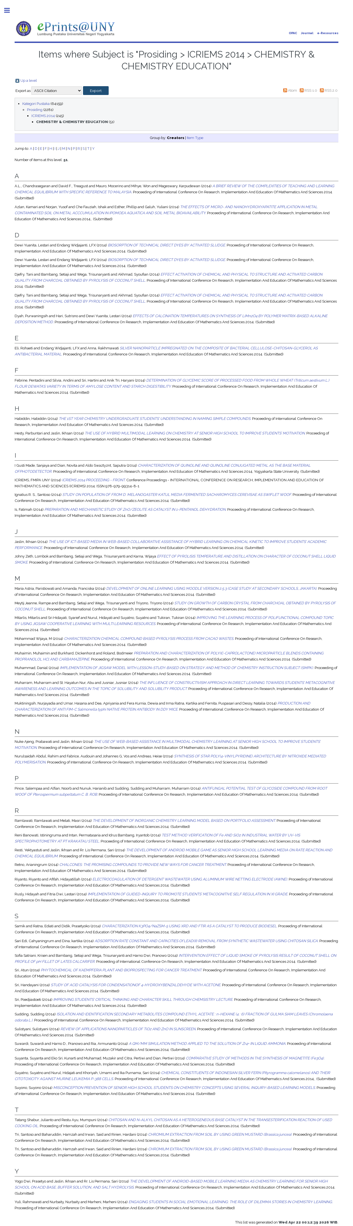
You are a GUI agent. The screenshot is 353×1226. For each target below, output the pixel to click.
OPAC (293, 33)
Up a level (28, 80)
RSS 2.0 (331, 90)
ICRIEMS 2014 (43, 115)
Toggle (10, 10)
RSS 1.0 (310, 90)
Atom (292, 90)
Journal (307, 33)
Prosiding (34, 109)
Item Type (195, 137)
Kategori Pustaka (36, 103)
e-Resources (327, 33)
